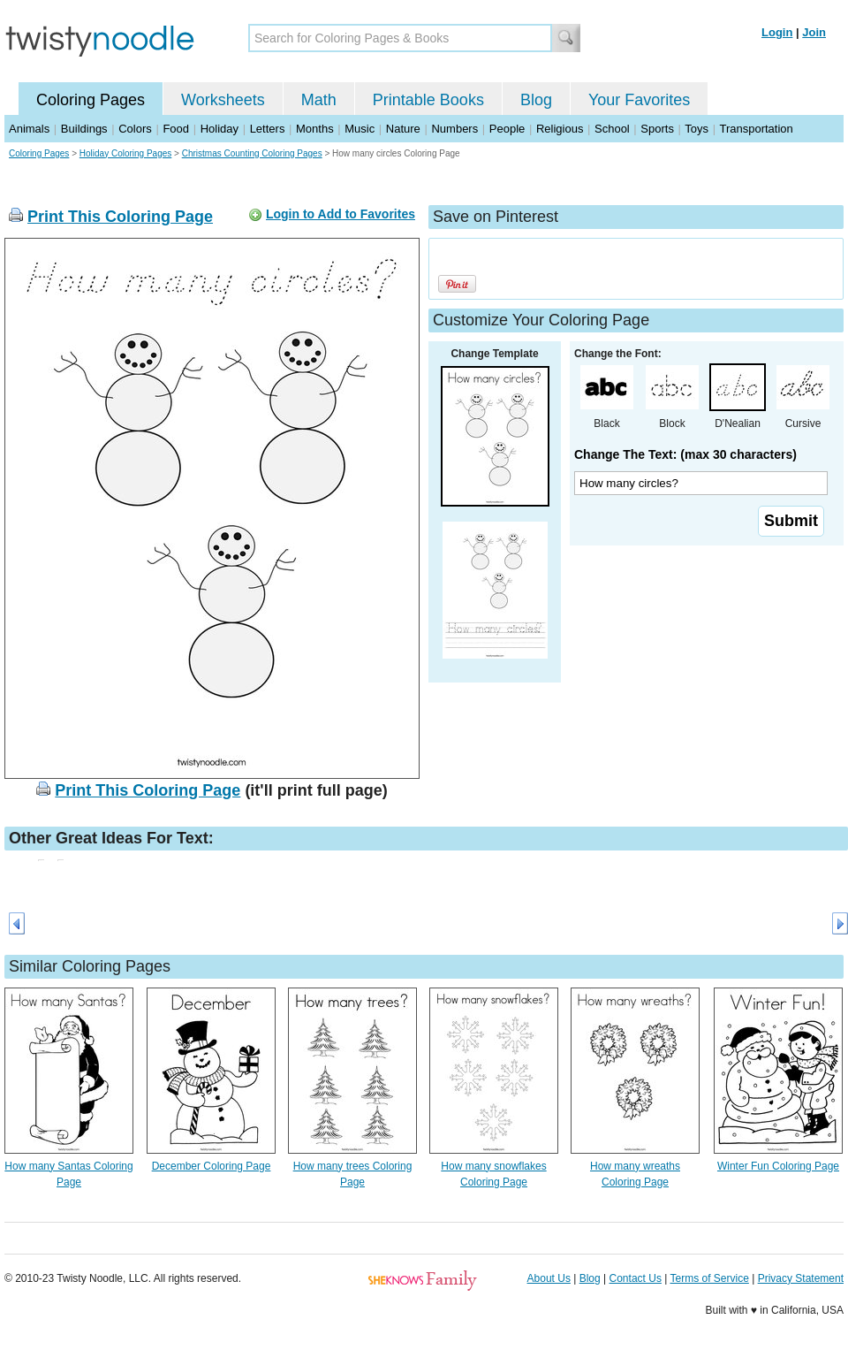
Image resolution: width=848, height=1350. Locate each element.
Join (814, 32)
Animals (29, 128)
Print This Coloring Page (120, 216)
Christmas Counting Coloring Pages (252, 153)
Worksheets (223, 100)
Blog (536, 100)
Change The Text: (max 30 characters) (685, 454)
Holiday (219, 128)
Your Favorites (639, 100)
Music (359, 128)
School (612, 128)
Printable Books (428, 100)
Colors (135, 128)
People (507, 128)
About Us (549, 1278)
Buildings (84, 128)
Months (315, 128)
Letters (267, 128)
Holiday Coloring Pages (126, 153)
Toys (696, 128)
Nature (403, 128)
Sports (657, 128)
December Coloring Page (211, 1166)
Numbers (454, 128)
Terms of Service (709, 1278)
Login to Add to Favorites (340, 214)
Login (776, 32)
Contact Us (636, 1278)
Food (176, 128)
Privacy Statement (801, 1278)
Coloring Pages (90, 100)
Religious (559, 128)
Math (319, 100)
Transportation (755, 128)
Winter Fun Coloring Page (778, 1166)
